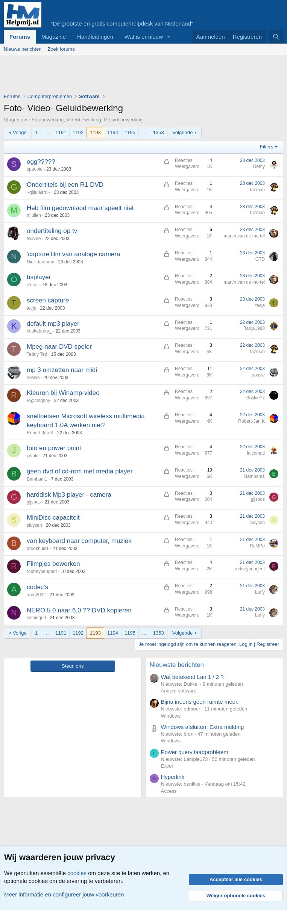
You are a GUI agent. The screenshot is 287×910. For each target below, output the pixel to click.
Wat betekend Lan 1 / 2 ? (192, 677)
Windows (171, 716)
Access (169, 791)
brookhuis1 (38, 548)
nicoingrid (36, 617)
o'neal (33, 284)
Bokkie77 (255, 398)
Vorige (20, 132)
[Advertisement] (141, 76)
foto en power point (54, 448)
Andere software (179, 691)
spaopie (35, 169)
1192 (78, 132)
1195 (130, 132)
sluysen (34, 525)
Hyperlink (173, 777)
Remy (259, 166)
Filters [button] (266, 147)
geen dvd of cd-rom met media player (80, 471)
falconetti (256, 453)
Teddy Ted (37, 354)
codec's (37, 587)
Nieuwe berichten (22, 49)
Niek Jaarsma (40, 262)
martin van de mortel (244, 236)
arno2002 (36, 594)
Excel (167, 766)
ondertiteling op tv (52, 230)
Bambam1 (37, 479)
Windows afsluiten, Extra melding (202, 727)
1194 (112, 132)
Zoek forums (60, 49)
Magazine (53, 36)
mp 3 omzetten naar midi (62, 369)
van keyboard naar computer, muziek (79, 540)
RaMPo (257, 546)
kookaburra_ (39, 331)
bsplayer (39, 277)
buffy (260, 592)
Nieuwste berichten (177, 664)
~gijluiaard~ (38, 192)
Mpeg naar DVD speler (59, 346)
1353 (158, 132)
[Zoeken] (276, 37)
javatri (33, 455)
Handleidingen (95, 36)
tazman (257, 189)
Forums (19, 36)
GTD (260, 259)
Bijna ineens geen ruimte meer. (200, 701)
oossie (33, 377)
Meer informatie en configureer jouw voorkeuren (64, 894)
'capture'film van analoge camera (73, 254)
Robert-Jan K (40, 432)
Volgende (182, 132)
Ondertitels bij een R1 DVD (65, 184)
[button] (169, 37)
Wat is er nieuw (144, 36)
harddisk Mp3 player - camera (69, 494)
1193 (95, 132)
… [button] (46, 132)
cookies (77, 873)
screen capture (48, 300)
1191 (60, 132)
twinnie (34, 238)
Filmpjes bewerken (53, 563)
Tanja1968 (254, 328)
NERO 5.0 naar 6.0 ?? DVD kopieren (79, 610)
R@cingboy (38, 400)
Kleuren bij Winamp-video (63, 392)
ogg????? (41, 161)
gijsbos (34, 502)
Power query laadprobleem (194, 752)
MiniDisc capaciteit (53, 517)
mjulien (34, 215)
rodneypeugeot (42, 571)
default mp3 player (53, 323)
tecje (31, 308)
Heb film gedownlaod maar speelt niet (80, 208)
